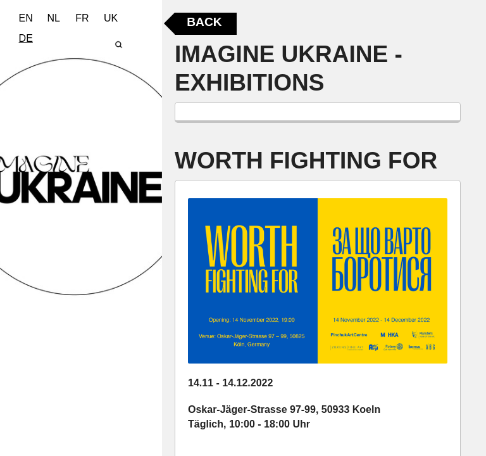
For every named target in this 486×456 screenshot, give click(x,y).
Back (204, 21)
